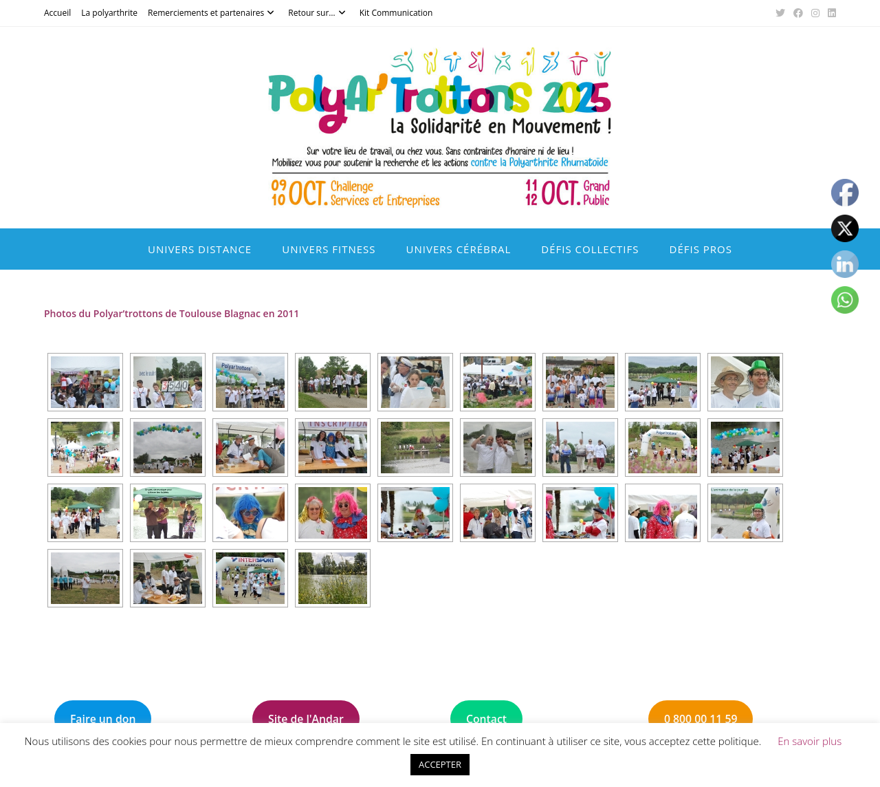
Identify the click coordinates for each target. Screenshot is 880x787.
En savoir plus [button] (810, 741)
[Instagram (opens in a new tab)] (815, 13)
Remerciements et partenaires (213, 13)
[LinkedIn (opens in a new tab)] (830, 13)
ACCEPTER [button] (440, 764)
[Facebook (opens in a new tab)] (798, 13)
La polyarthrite (109, 13)
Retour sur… (318, 13)
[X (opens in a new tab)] (780, 13)
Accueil (57, 13)
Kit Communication (396, 13)
